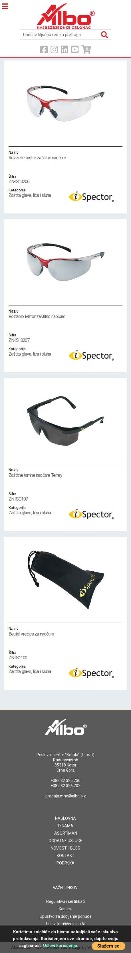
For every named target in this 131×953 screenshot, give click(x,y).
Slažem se (108, 946)
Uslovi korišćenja (60, 945)
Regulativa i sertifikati (65, 901)
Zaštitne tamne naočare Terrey (42, 472)
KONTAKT (65, 855)
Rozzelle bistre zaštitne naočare (42, 155)
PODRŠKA (65, 863)
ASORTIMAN (65, 833)
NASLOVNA (65, 818)
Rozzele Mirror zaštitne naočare (42, 313)
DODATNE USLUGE (65, 840)
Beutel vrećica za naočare (42, 631)
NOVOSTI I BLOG (65, 848)
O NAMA (65, 825)
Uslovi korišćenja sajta (65, 923)
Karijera (65, 909)
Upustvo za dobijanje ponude (66, 916)
